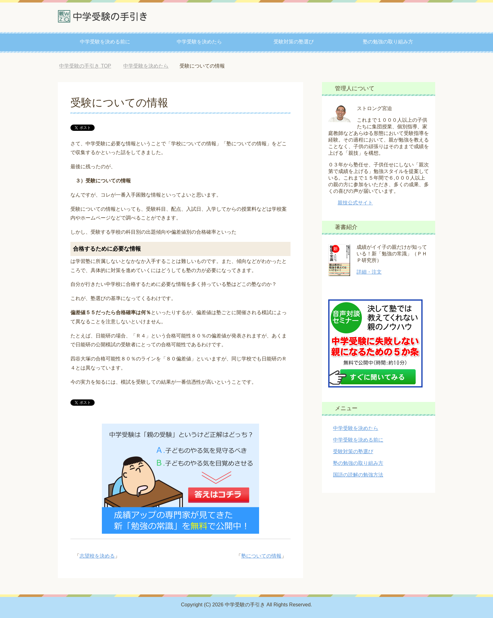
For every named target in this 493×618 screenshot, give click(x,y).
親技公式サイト (355, 202)
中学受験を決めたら (199, 41)
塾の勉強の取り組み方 (388, 41)
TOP (85, 66)
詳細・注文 (369, 272)
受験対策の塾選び (294, 41)
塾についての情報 (261, 556)
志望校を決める (97, 556)
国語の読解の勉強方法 (358, 474)
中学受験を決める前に (105, 41)
